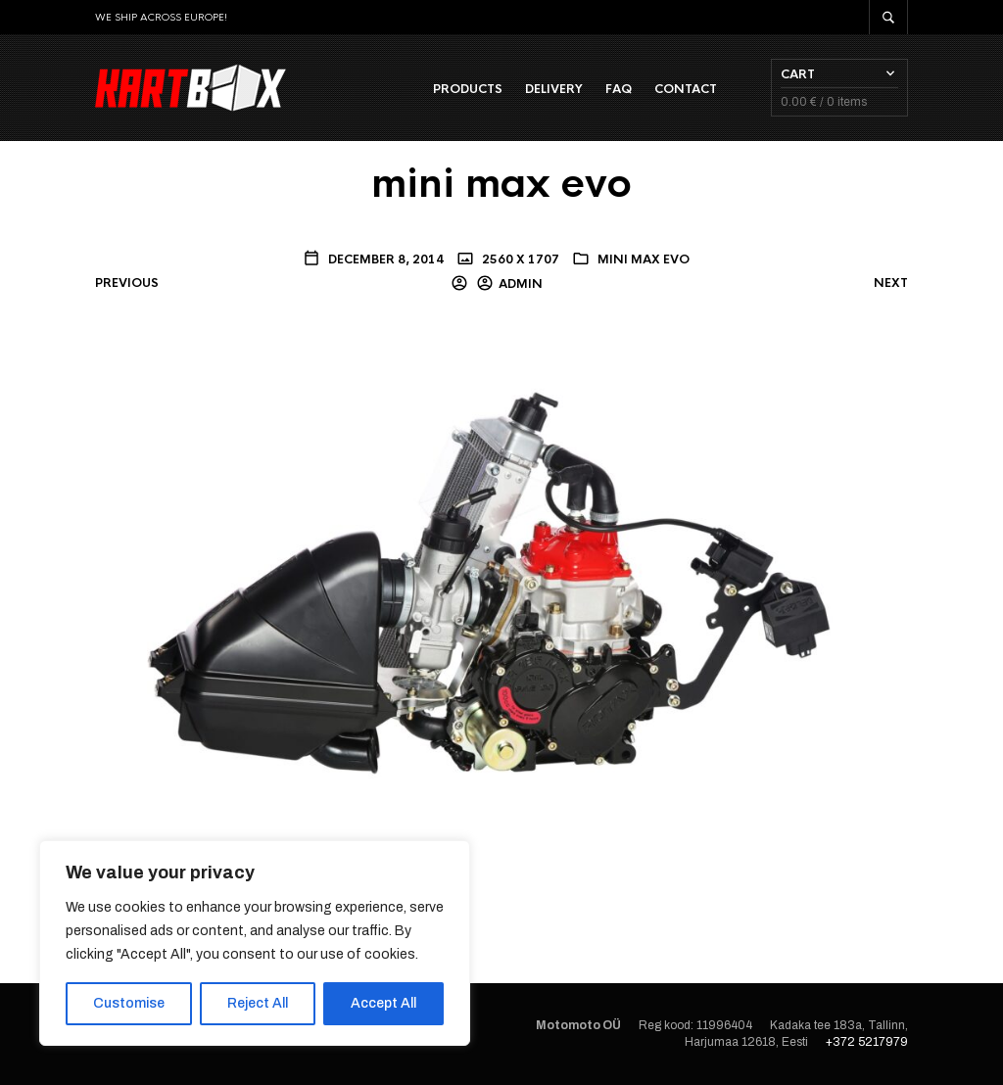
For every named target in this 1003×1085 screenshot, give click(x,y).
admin (521, 284)
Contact (685, 89)
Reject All (257, 1003)
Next (891, 283)
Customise (129, 1003)
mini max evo (643, 259)
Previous (127, 283)
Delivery (554, 89)
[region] (254, 943)
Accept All (383, 1003)
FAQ (618, 89)
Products (467, 89)
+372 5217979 (867, 1042)
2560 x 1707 (519, 259)
